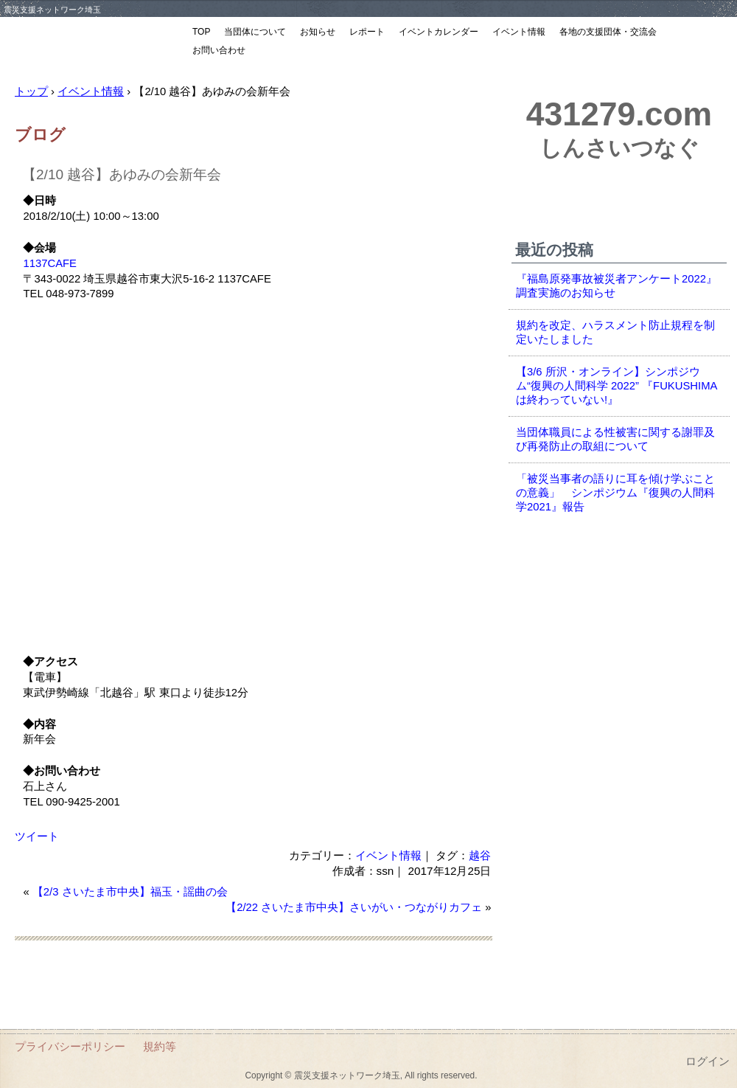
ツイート (37, 836)
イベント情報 (518, 32)
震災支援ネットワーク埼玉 (92, 42)
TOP (201, 32)
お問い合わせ (218, 50)
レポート (367, 32)
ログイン (707, 1061)
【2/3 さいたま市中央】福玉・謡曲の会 (130, 892)
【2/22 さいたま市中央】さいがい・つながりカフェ (354, 907)
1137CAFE (50, 263)
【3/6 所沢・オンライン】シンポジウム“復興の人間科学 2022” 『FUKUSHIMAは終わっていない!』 (616, 386)
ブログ (40, 134)
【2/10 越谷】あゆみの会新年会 (121, 174)
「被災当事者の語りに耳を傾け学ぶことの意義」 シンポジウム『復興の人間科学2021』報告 (615, 493)
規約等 (159, 1046)
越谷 (480, 855)
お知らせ (317, 32)
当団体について (255, 32)
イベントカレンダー (438, 32)
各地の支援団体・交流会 (608, 32)
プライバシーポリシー (70, 1046)
